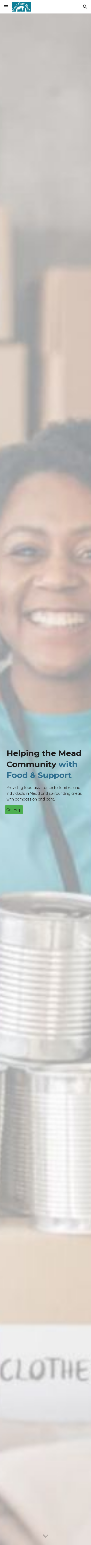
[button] (6, 6)
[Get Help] (14, 809)
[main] (46, 775)
